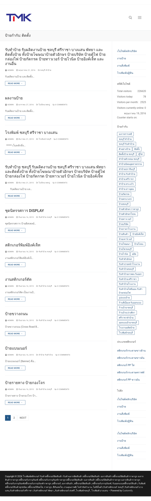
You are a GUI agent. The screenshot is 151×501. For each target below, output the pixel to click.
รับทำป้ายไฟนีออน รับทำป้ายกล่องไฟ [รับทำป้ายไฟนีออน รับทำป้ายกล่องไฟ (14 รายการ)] (130, 291)
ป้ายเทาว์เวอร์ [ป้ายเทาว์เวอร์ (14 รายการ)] (125, 239)
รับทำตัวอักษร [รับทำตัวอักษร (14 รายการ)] (125, 259)
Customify (127, 490)
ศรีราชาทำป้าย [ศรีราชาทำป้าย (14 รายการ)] (126, 317)
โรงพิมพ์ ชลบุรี (43, 139)
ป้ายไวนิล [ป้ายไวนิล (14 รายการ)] (123, 254)
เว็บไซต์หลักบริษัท (127, 51)
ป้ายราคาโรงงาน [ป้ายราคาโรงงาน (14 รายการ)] (127, 229)
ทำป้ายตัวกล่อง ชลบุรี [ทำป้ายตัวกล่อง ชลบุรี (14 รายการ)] (129, 159)
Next (23, 417)
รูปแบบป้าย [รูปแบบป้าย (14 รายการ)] (124, 297)
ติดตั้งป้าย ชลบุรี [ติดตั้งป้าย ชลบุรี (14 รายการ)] (126, 154)
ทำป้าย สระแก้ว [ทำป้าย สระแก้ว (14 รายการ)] (126, 184)
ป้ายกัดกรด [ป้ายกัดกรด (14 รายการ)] (124, 194)
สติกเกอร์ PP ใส (125, 365)
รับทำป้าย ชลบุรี (44, 217)
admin (9, 70)
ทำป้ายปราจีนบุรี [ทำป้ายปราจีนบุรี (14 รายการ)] (127, 169)
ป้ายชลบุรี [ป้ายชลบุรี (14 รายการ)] (123, 204)
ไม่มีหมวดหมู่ (43, 105)
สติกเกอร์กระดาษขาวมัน (130, 357)
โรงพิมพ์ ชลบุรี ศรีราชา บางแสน (31, 132)
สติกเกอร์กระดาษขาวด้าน (131, 350)
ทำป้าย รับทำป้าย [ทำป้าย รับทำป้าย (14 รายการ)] (127, 174)
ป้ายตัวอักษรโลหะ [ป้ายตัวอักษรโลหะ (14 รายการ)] (127, 214)
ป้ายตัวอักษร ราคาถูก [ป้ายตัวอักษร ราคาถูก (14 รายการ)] (129, 209)
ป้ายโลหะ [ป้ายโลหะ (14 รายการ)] (139, 244)
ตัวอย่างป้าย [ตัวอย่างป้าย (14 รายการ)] (124, 149)
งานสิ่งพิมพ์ (123, 65)
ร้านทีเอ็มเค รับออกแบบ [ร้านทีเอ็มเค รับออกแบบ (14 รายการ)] (130, 302)
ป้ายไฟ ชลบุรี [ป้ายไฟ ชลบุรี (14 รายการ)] (125, 249)
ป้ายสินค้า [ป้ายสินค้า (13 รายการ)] (123, 234)
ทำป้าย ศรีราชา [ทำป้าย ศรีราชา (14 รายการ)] (126, 179)
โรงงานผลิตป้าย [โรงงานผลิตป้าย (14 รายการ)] (126, 327)
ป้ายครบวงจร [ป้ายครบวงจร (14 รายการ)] (125, 199)
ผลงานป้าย (14, 98)
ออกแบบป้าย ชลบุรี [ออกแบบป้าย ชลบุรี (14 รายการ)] (128, 322)
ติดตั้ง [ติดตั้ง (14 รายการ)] (137, 149)
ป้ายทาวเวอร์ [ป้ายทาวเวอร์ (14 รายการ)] (125, 219)
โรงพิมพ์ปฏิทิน (125, 72)
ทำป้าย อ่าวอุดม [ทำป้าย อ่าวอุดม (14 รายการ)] (126, 189)
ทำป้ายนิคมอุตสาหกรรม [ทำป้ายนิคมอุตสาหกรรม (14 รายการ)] (130, 164)
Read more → (15, 83)
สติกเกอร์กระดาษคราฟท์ (130, 372)
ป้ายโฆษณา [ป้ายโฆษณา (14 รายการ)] (124, 244)
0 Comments (59, 105)
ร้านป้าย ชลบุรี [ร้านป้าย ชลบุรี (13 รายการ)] (126, 307)
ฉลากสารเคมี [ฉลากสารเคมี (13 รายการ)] (125, 134)
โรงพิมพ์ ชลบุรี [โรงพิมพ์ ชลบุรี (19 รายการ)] (126, 332)
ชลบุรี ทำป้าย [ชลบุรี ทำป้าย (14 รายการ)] (125, 139)
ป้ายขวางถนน (16, 314)
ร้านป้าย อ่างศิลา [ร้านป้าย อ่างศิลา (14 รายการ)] (127, 312)
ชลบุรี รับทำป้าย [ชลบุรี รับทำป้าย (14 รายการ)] (126, 144)
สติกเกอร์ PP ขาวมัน (128, 379)
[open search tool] (130, 17)
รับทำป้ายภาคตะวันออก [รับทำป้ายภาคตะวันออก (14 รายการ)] (130, 274)
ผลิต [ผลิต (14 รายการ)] (134, 254)
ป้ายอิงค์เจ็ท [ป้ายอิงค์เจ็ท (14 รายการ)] (138, 234)
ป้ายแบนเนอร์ (16, 348)
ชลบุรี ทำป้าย (44, 70)
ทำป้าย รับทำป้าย (44, 355)
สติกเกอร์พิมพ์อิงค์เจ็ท (22, 245)
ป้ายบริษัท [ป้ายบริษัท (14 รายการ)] (123, 224)
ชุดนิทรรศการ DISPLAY (24, 210)
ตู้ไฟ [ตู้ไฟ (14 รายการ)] (140, 154)
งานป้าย (121, 58)
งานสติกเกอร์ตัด (18, 279)
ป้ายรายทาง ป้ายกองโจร (25, 383)
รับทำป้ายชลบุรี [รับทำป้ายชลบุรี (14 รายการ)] (126, 269)
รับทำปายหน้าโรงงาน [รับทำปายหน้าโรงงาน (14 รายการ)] (129, 264)
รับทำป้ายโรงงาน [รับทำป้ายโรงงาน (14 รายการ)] (127, 284)
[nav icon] (140, 17)
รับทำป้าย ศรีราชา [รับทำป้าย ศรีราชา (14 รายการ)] (128, 279)
